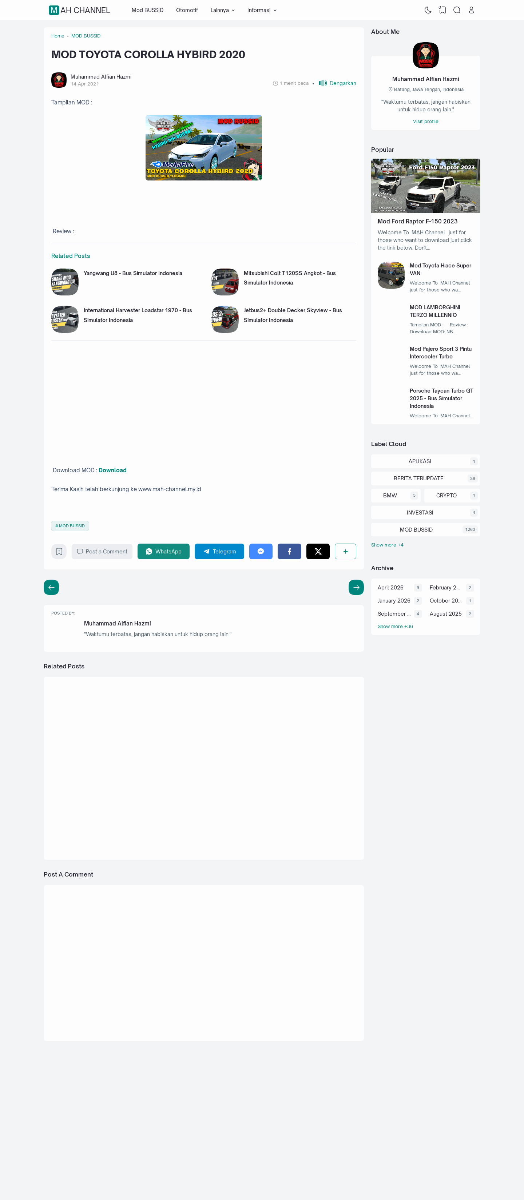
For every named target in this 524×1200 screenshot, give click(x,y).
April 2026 (391, 587)
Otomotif (187, 10)
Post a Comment (102, 551)
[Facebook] (289, 551)
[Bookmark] (59, 553)
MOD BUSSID (72, 525)
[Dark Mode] (428, 10)
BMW (390, 495)
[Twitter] (318, 551)
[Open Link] (471, 10)
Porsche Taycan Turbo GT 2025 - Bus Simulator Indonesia (441, 398)
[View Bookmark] (442, 10)
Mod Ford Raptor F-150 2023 (418, 221)
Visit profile (425, 121)
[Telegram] (219, 551)
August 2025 (446, 614)
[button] (334, 83)
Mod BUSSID (147, 10)
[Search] (457, 10)
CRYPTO (446, 495)
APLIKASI (420, 461)
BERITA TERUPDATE (419, 478)
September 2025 (394, 614)
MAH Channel (80, 10)
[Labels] (425, 544)
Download (113, 470)
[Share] (345, 551)
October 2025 (446, 600)
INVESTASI (420, 512)
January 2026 (394, 600)
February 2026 (446, 587)
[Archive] (426, 626)
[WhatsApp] (164, 551)
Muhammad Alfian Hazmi (117, 623)
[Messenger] (261, 551)
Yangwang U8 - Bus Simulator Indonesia (133, 273)
